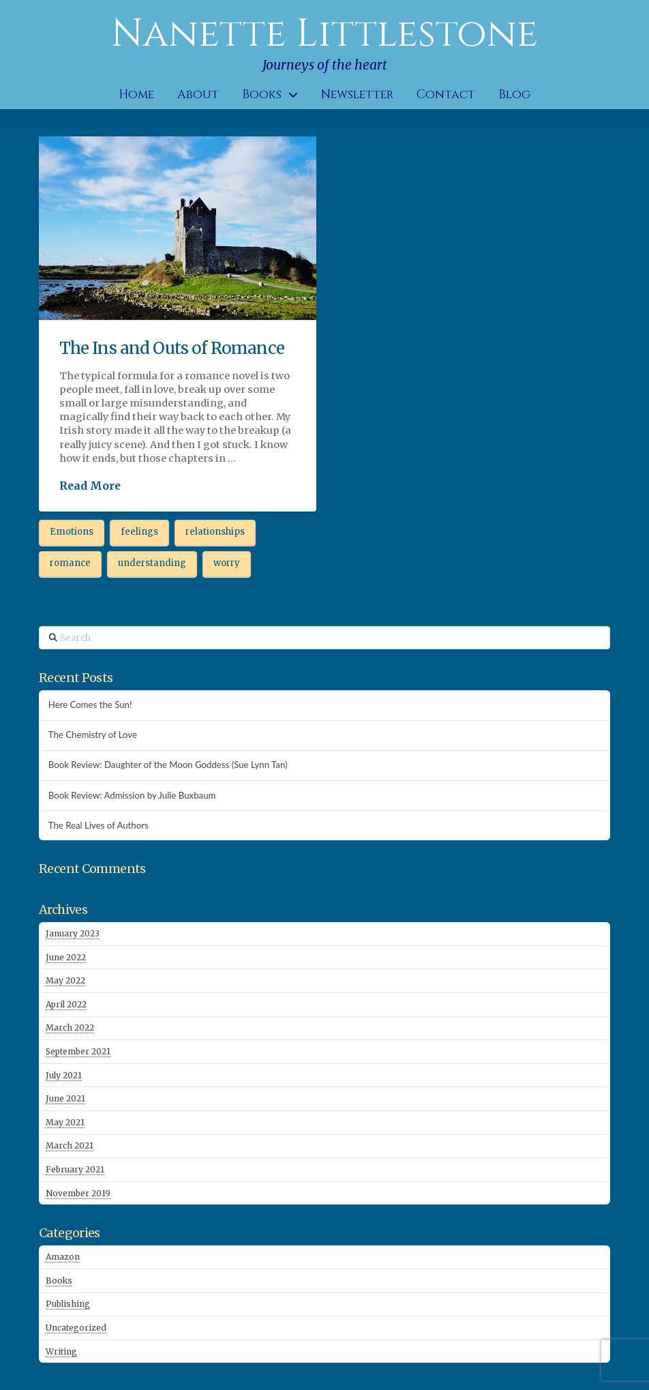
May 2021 (65, 1122)
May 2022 (65, 980)
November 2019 (78, 1193)
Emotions (71, 531)
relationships (215, 531)
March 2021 (69, 1145)
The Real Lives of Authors (98, 825)
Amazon (63, 1257)
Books (59, 1280)
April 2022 (66, 1004)
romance (70, 563)
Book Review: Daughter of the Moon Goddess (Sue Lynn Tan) (168, 765)
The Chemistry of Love (92, 735)
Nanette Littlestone (324, 34)
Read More (90, 485)
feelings (139, 531)
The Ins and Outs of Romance (171, 348)
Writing (61, 1351)
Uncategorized (76, 1327)
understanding (152, 563)
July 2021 (64, 1075)
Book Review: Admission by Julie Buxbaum (132, 795)
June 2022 (66, 957)
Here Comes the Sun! (90, 705)
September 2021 (78, 1051)
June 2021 (65, 1098)
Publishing (68, 1304)
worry (226, 563)
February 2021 (75, 1169)
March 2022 (70, 1027)
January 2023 (73, 933)
